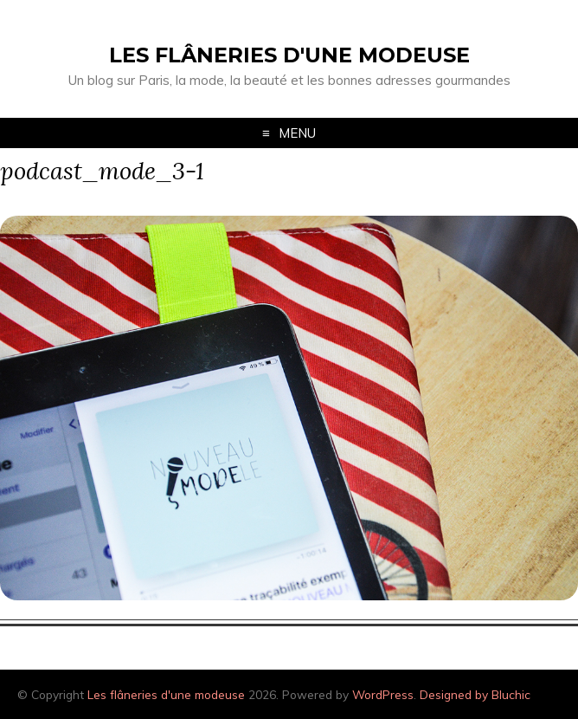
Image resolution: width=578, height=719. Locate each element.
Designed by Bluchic (475, 694)
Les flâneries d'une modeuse (289, 55)
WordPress (383, 694)
